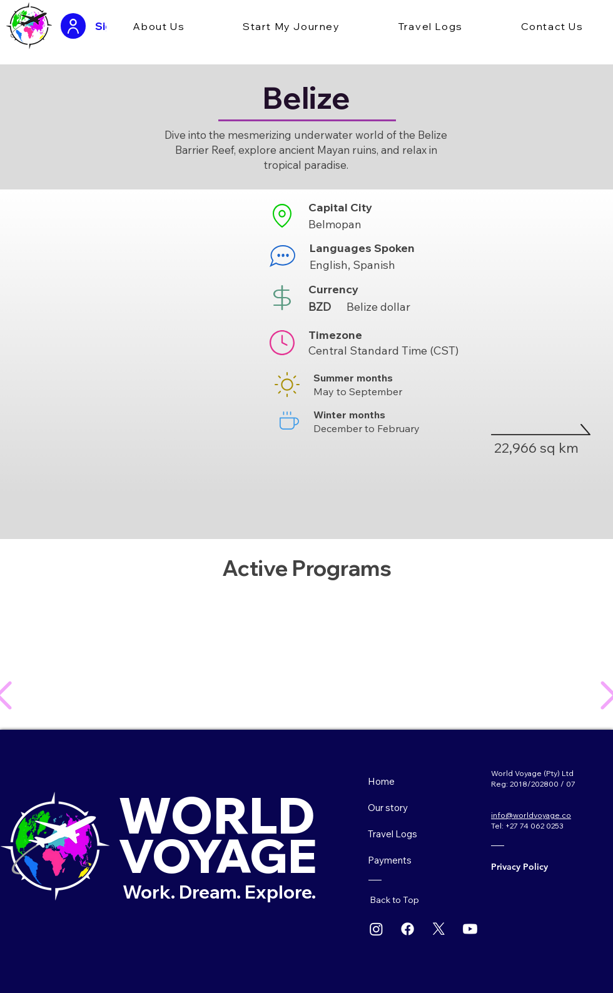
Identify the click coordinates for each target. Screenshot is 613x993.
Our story (388, 808)
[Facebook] (407, 928)
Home (381, 781)
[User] (73, 26)
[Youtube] (470, 928)
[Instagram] (376, 928)
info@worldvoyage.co (531, 815)
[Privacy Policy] (531, 867)
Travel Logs (392, 834)
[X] (438, 928)
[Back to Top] (400, 899)
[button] (158, 27)
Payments (390, 860)
